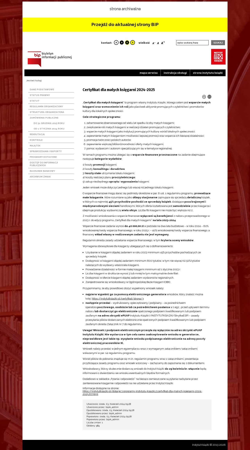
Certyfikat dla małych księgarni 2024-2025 (119, 89)
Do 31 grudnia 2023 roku (49, 123)
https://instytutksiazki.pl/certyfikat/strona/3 (118, 298)
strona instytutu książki (208, 72)
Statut (34, 100)
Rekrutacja (37, 134)
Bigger (162, 42)
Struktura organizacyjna (47, 112)
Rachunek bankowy (42, 171)
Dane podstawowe (42, 89)
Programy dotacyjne (43, 157)
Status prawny (40, 95)
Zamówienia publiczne (44, 117)
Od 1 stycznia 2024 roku (49, 128)
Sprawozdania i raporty (46, 151)
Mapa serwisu (149, 72)
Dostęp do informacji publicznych (44, 164)
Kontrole (36, 140)
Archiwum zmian (40, 176)
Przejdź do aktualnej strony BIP (125, 24)
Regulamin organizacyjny (46, 106)
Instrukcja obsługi (175, 72)
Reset (158, 42)
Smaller (154, 42)
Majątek (35, 145)
